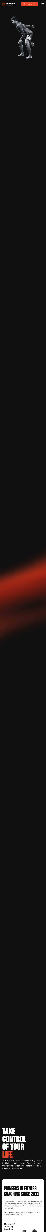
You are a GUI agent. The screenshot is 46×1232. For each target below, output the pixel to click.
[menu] (42, 4)
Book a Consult (29, 4)
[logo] (8, 4)
